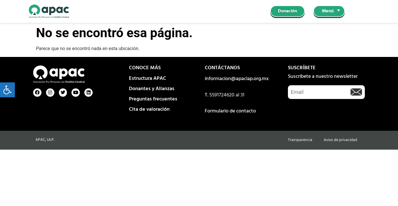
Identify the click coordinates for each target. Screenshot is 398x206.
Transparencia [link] (300, 140)
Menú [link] (328, 11)
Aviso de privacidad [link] (340, 140)
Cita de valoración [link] (149, 109)
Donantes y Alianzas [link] (151, 89)
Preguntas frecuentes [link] (153, 99)
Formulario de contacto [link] (230, 111)
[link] (7, 89)
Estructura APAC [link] (147, 78)
